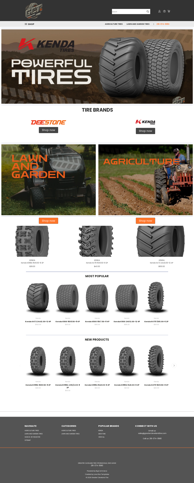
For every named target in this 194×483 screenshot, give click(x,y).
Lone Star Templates (101, 474)
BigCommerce (101, 471)
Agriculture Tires (114, 24)
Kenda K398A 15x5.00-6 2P (97, 385)
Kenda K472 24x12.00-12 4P (161, 263)
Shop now (48, 130)
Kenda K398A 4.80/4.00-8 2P (67, 386)
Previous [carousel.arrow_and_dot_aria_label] (20, 365)
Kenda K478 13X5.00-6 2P (156, 321)
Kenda (100, 430)
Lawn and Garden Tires (138, 24)
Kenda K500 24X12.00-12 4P (127, 321)
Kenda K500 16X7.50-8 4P (97, 321)
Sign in (27, 437)
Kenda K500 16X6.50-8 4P (68, 321)
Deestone (102, 434)
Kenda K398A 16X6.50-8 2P (32, 263)
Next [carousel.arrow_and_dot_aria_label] (174, 365)
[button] (97, 66)
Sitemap (28, 440)
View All (101, 437)
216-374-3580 (163, 24)
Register (36, 437)
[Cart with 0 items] (169, 11)
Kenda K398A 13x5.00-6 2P (126, 385)
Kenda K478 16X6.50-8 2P (97, 263)
